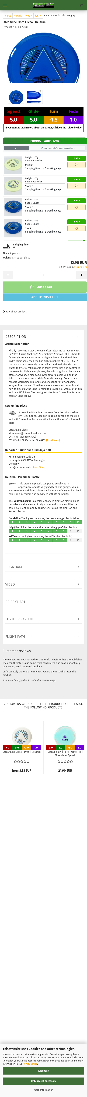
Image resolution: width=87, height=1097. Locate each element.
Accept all (43, 1070)
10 (78, 522)
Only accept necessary (43, 1081)
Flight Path (15, 636)
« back (18, 15)
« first (7, 15)
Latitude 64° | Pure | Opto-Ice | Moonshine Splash (65, 753)
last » (38, 15)
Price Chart (15, 602)
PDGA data (13, 567)
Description (15, 337)
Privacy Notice (30, 1064)
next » (28, 15)
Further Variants (20, 619)
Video (10, 584)
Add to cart (40, 286)
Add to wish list (44, 297)
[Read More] (53, 440)
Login (53, 680)
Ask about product (16, 311)
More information (43, 1089)
